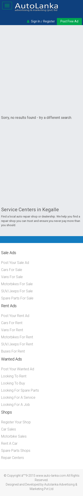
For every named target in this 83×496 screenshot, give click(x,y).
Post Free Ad (69, 21)
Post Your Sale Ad (15, 263)
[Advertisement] (41, 70)
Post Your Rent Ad (15, 316)
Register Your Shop (16, 422)
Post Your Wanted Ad (17, 369)
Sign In (35, 21)
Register (49, 21)
